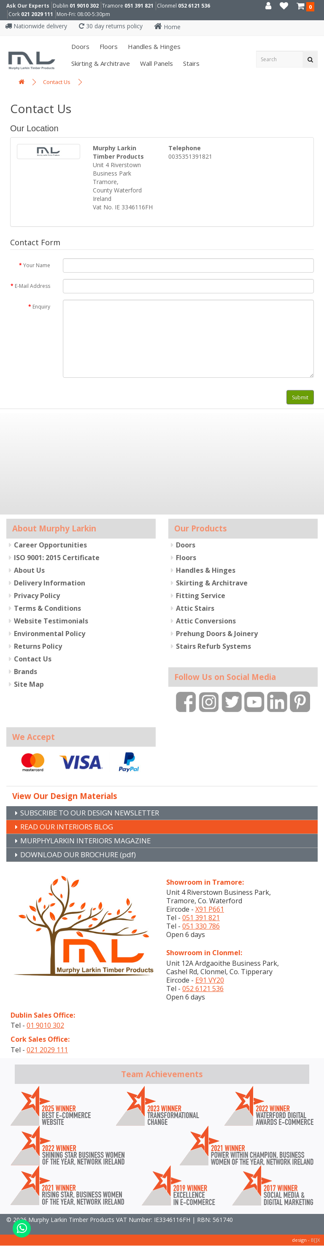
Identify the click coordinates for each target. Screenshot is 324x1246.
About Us (29, 569)
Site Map (29, 683)
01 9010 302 (84, 5)
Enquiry (41, 306)
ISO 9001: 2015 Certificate (57, 557)
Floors (108, 46)
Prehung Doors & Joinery (217, 633)
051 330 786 (201, 926)
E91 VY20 (209, 980)
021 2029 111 (37, 14)
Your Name (36, 265)
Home (167, 27)
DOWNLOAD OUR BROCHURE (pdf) (83, 855)
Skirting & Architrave (100, 63)
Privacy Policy (37, 595)
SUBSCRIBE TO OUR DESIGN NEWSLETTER (96, 812)
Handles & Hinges (153, 46)
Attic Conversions (206, 620)
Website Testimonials (51, 620)
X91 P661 (209, 909)
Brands (25, 671)
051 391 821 (139, 5)
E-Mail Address (32, 286)
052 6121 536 (194, 5)
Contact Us (56, 82)
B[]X (315, 1240)
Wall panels (155, 63)
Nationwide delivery (36, 26)
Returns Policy (38, 645)
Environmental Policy (49, 633)
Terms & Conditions (47, 607)
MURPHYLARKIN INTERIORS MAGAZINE (89, 840)
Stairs (190, 63)
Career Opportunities (50, 544)
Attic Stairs (195, 607)
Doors (79, 46)
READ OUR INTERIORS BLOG (71, 826)
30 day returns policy (111, 26)
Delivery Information (49, 582)
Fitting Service (200, 595)
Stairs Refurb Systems (213, 645)
